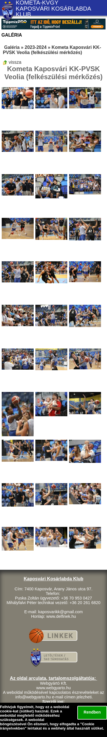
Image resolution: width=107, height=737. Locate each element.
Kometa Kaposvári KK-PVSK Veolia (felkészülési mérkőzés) (52, 50)
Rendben (92, 712)
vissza (12, 62)
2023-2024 (36, 47)
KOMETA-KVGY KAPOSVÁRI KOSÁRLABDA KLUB (53, 8)
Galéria (11, 47)
